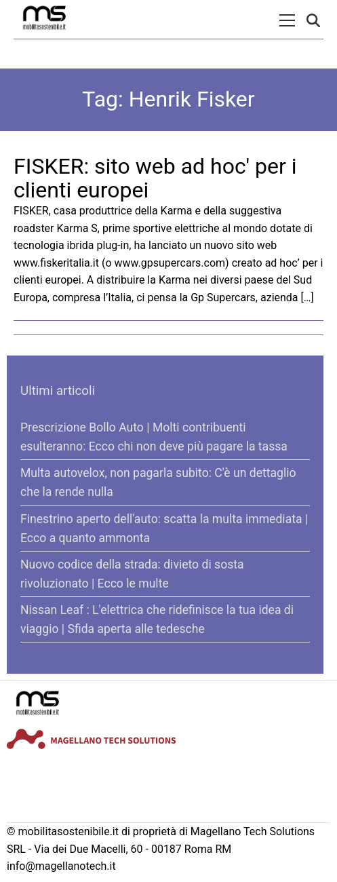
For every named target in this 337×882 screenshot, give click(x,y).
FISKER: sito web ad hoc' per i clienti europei (155, 178)
